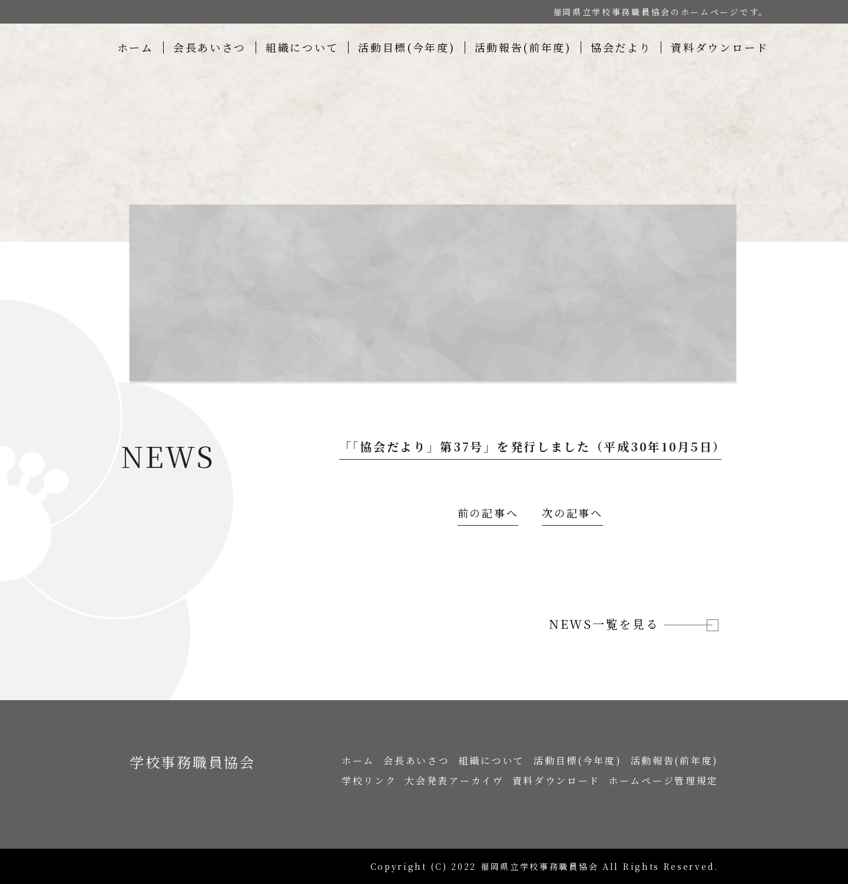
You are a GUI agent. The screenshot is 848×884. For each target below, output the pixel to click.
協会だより (621, 47)
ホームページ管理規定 (663, 780)
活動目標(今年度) (406, 47)
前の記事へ (488, 512)
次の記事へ (572, 512)
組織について (302, 47)
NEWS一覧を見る (631, 623)
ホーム (135, 47)
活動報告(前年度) (523, 47)
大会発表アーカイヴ (454, 780)
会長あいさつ (209, 47)
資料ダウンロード (719, 47)
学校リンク (369, 780)
